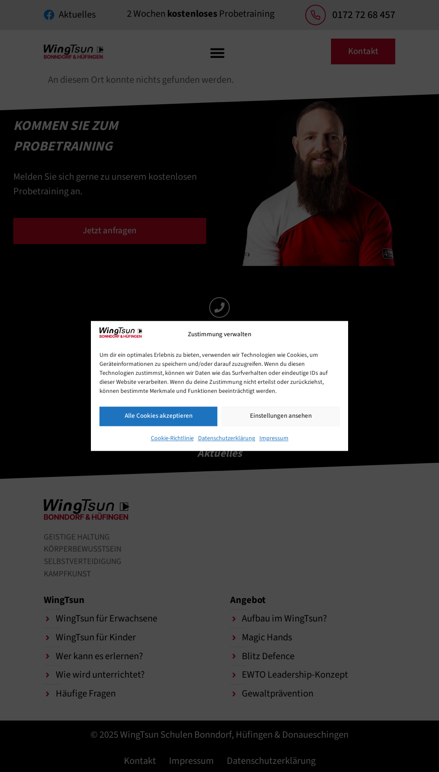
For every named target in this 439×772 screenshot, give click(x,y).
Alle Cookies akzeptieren (158, 415)
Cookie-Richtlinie (172, 438)
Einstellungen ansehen (281, 415)
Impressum (274, 438)
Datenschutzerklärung (226, 438)
